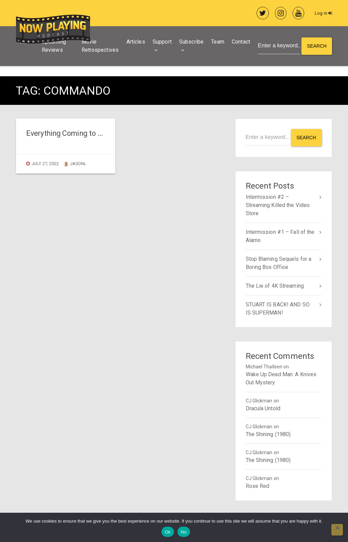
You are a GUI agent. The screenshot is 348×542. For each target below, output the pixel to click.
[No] (337, 530)
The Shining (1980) (268, 434)
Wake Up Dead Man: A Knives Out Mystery (281, 378)
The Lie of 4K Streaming (275, 285)
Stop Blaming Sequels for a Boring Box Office (279, 262)
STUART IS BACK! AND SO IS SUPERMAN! (278, 308)
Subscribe (190, 42)
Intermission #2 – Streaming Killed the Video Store (278, 204)
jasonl (75, 164)
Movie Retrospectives (99, 46)
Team (216, 42)
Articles (134, 42)
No (184, 532)
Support (161, 42)
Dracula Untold (263, 408)
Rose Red (257, 485)
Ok (168, 532)
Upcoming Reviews (54, 46)
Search (317, 46)
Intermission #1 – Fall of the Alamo (280, 235)
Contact (240, 42)
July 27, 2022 (45, 164)
